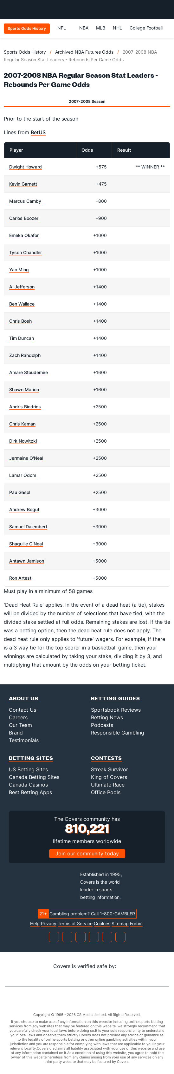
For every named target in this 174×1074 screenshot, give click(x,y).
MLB (100, 27)
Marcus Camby (25, 201)
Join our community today (87, 853)
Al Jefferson (22, 286)
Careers (18, 717)
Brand (16, 732)
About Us (23, 698)
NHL (117, 27)
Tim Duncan (21, 338)
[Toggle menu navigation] (165, 9)
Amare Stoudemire (28, 372)
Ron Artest (20, 578)
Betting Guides (115, 698)
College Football (146, 27)
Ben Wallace (22, 303)
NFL (64, 27)
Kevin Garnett (23, 184)
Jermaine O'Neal (26, 458)
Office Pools (105, 792)
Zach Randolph (25, 355)
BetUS (38, 132)
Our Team (20, 725)
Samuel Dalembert (28, 526)
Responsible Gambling (117, 732)
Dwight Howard (25, 166)
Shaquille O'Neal (26, 543)
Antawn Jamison (26, 560)
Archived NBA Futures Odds (84, 52)
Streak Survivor (109, 769)
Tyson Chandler (25, 252)
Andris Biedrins (25, 406)
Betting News (107, 717)
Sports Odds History (25, 52)
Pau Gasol (19, 492)
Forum (136, 923)
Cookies (102, 923)
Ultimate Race (108, 784)
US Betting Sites (28, 769)
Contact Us (22, 710)
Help (35, 923)
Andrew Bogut (24, 509)
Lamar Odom (22, 475)
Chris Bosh (20, 321)
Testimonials (24, 740)
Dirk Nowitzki (23, 441)
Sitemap (120, 923)
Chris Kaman (22, 423)
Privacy (48, 923)
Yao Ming (19, 269)
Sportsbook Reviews (116, 710)
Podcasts (102, 725)
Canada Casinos (28, 784)
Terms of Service (75, 923)
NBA (83, 27)
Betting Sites (31, 757)
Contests (106, 757)
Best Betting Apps (30, 792)
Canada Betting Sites (34, 777)
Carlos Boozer (23, 218)
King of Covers (109, 777)
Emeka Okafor (24, 235)
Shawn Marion (24, 389)
